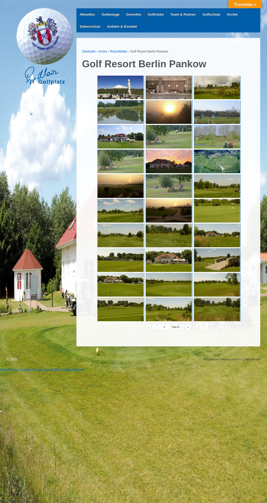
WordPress (253, 359)
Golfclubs (156, 14)
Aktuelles (87, 14)
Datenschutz (90, 26)
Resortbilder (119, 51)
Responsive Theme (216, 359)
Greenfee (133, 14)
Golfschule (211, 14)
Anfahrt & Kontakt (122, 26)
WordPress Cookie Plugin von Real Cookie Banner (42, 370)
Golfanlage (111, 14)
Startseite (89, 51)
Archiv (232, 14)
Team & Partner (183, 14)
